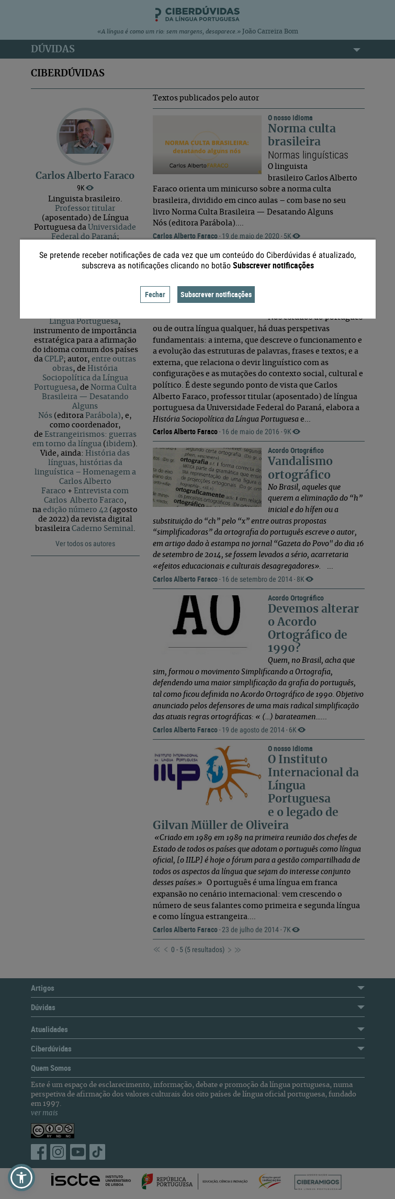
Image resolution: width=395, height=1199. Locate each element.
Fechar (155, 294)
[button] (21, 1178)
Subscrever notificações (216, 294)
